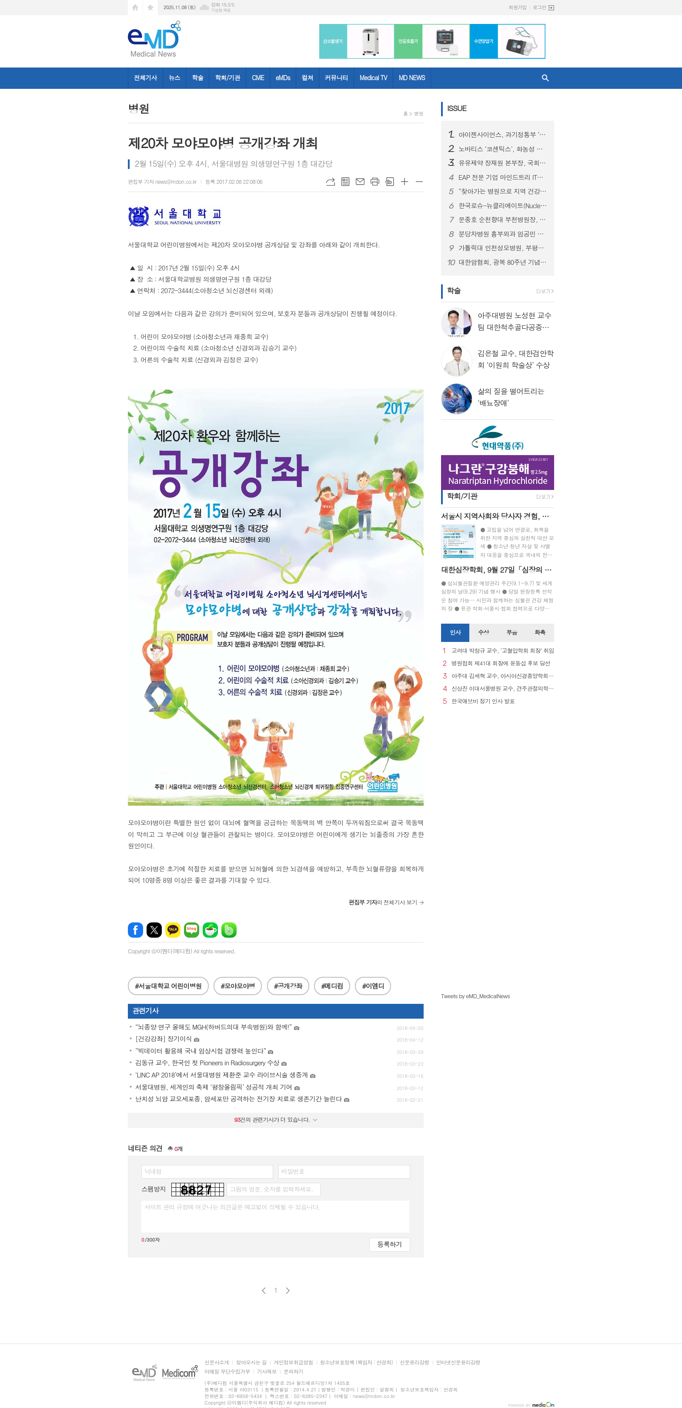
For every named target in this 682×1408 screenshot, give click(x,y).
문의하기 (293, 1371)
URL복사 (330, 181)
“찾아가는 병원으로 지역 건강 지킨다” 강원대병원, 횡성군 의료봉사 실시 (502, 191)
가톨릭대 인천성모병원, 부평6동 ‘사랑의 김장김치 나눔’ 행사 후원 (502, 247)
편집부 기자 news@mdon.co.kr (162, 181)
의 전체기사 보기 (383, 902)
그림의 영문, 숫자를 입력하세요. (271, 1189)
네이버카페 (210, 930)
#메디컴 (332, 985)
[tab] (455, 633)
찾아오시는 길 (251, 1362)
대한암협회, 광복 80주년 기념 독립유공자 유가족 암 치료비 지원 (502, 262)
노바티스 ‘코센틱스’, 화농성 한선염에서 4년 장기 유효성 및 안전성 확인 (502, 149)
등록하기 (390, 1244)
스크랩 (389, 181)
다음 (288, 1291)
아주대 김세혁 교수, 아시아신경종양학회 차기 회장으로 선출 (502, 676)
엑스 (154, 930)
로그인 (539, 7)
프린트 (375, 181)
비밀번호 (292, 1171)
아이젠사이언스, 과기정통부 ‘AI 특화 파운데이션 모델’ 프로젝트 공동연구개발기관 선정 (502, 134)
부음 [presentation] (511, 632)
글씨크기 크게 (404, 181)
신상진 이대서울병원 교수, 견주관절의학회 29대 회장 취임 (502, 688)
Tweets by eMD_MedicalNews (475, 996)
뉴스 (174, 77)
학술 (197, 77)
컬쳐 (307, 77)
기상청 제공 (221, 10)
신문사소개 (216, 1362)
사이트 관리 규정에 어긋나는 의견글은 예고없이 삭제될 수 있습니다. (232, 1207)
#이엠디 (373, 985)
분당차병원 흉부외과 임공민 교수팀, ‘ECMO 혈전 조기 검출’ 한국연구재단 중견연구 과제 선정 (502, 234)
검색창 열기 (545, 78)
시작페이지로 (135, 7)
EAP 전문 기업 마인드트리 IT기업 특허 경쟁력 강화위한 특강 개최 (502, 177)
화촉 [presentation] (540, 632)
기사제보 (267, 1371)
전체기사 (145, 77)
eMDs (283, 77)
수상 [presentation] (483, 632)
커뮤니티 (336, 77)
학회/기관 (227, 77)
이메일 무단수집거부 (227, 1371)
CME (258, 77)
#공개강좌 (288, 985)
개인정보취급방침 (293, 1362)
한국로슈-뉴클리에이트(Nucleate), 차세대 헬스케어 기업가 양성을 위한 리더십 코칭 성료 (502, 205)
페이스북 (135, 930)
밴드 (229, 930)
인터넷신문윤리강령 (458, 1362)
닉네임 (152, 1171)
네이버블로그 (191, 930)
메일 (360, 181)
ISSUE (456, 108)
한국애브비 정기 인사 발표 (483, 701)
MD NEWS (412, 77)
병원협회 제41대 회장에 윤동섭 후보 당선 (500, 663)
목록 (345, 181)
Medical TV (373, 77)
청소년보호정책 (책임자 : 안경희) (356, 1362)
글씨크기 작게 (419, 181)
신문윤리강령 (414, 1362)
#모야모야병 (238, 985)
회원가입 (518, 7)
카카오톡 (173, 930)
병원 (418, 113)
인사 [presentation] (455, 632)
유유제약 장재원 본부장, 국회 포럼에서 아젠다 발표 (502, 163)
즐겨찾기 (150, 7)
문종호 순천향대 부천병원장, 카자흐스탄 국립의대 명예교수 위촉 (502, 219)
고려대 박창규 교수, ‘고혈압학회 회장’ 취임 (502, 651)
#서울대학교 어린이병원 (168, 985)
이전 (264, 1291)
